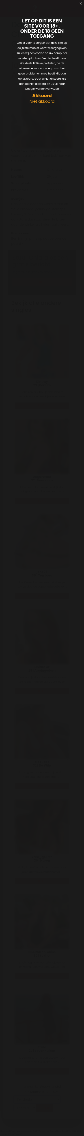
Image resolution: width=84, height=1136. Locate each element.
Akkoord (42, 95)
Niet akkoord (41, 101)
